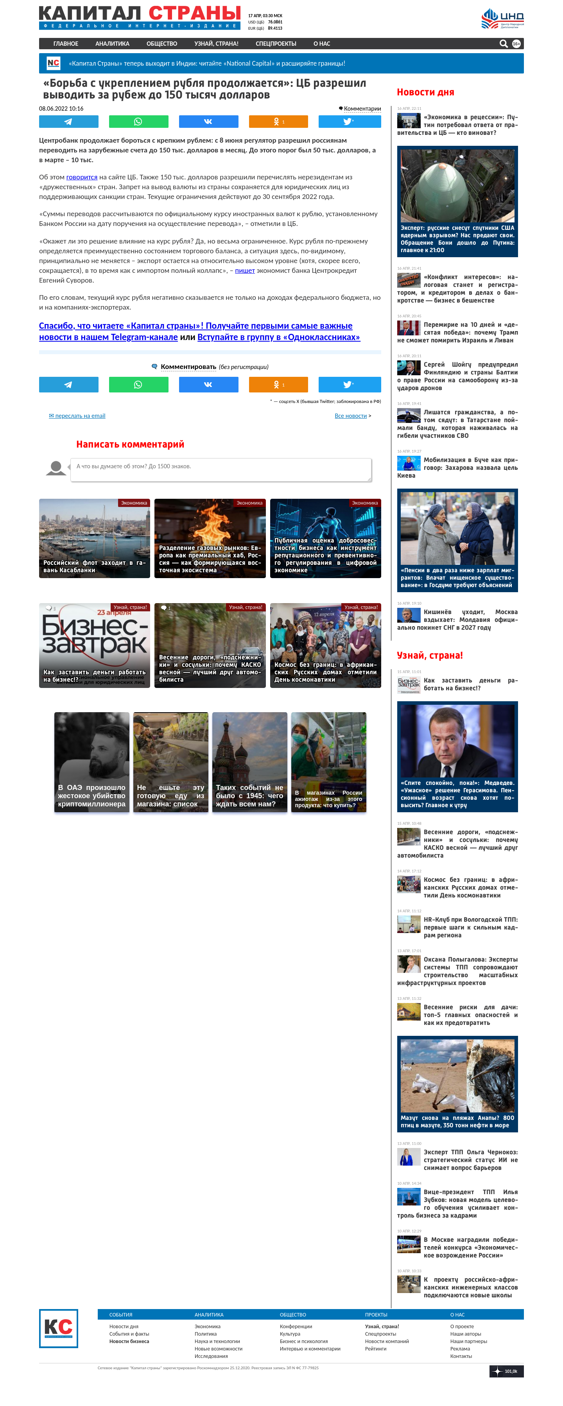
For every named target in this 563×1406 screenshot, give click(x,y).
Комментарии (362, 108)
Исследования (211, 1356)
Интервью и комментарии (310, 1348)
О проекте (462, 1326)
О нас (322, 43)
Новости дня (425, 92)
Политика (206, 1334)
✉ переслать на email (77, 415)
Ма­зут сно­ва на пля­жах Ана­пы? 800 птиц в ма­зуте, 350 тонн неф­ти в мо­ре (458, 1121)
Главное (66, 43)
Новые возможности (218, 1348)
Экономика (134, 503)
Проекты (376, 1314)
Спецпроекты (276, 43)
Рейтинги (375, 1348)
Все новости (351, 415)
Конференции (296, 1326)
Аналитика (112, 43)
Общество (162, 43)
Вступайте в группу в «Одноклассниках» (278, 336)
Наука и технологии (217, 1341)
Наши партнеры (468, 1341)
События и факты (129, 1334)
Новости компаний (387, 1341)
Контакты (461, 1356)
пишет (245, 270)
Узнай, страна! (216, 43)
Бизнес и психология (304, 1341)
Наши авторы (465, 1334)
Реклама (460, 1348)
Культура (290, 1334)
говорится (82, 176)
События (121, 1314)
